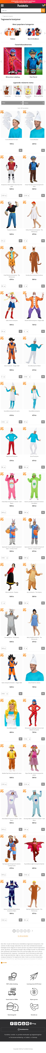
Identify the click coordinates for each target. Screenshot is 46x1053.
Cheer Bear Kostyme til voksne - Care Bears (12, 502)
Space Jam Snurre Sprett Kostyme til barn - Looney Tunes (11, 548)
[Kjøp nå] (20, 150)
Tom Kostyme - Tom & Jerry (11, 637)
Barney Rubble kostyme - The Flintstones (34, 910)
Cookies (27, 1037)
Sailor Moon (18, 96)
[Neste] (32, 930)
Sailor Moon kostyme (12, 320)
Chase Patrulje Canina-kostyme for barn (34, 185)
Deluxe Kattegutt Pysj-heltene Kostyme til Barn (12, 910)
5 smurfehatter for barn (11, 139)
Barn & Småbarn (33, 39)
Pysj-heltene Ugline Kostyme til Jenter (34, 864)
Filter (3, 103)
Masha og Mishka (38, 96)
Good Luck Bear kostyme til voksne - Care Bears (34, 502)
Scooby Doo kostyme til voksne (34, 275)
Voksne (12, 39)
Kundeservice (23, 1029)
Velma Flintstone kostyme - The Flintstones (34, 230)
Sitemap (34, 1037)
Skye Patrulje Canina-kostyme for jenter (34, 774)
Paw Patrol (33, 77)
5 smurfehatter (34, 139)
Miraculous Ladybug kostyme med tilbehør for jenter (34, 729)
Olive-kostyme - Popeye (11, 592)
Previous (1, 33)
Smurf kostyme (34, 456)
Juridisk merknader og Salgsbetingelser (30, 1034)
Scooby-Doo (8, 96)
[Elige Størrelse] (4, 195)
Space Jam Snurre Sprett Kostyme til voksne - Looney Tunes (34, 548)
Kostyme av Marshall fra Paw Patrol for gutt (11, 185)
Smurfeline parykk (12, 728)
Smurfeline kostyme (34, 411)
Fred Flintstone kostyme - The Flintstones (12, 276)
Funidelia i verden (9, 1034)
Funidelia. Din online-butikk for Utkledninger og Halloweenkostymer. (23, 6)
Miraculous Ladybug (13, 77)
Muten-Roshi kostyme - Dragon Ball (34, 320)
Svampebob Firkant (28, 96)
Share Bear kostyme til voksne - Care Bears (12, 819)
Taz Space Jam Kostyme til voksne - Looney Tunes (11, 864)
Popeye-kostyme (11, 230)
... (1, 16)
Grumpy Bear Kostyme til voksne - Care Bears (34, 819)
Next (45, 33)
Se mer (5, 962)
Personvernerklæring (16, 1037)
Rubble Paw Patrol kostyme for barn (12, 773)
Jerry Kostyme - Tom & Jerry (34, 592)
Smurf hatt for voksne (34, 683)
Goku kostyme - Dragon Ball (11, 366)
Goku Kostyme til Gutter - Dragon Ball (12, 683)
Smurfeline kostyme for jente (12, 411)
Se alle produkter (23, 936)
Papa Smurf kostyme (11, 456)
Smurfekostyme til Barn (34, 366)
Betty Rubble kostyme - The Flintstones (34, 638)
